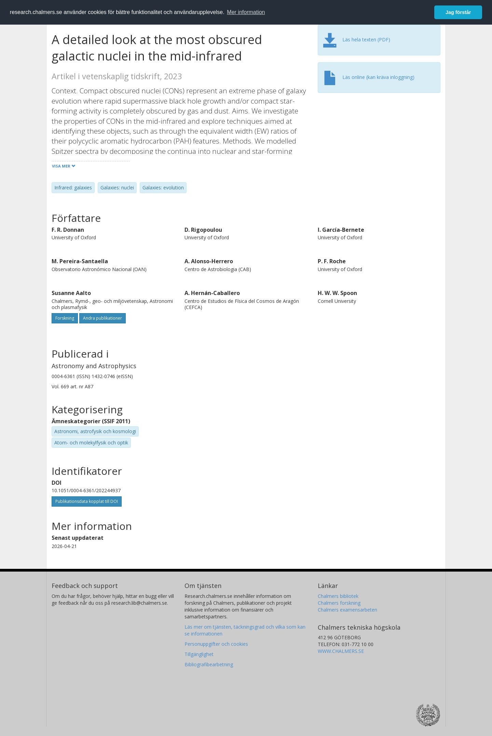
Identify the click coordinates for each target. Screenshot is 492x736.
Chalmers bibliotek (338, 596)
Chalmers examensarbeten (347, 609)
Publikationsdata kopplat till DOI (86, 501)
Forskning (64, 318)
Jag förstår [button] (458, 12)
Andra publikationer (102, 318)
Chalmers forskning (339, 603)
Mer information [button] (246, 12)
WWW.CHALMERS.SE (341, 651)
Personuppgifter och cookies (216, 644)
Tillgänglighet (199, 654)
